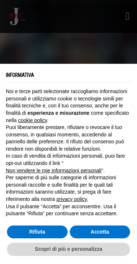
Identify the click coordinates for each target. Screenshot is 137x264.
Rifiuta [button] (37, 232)
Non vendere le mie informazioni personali (53, 170)
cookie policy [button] (32, 120)
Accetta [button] (100, 232)
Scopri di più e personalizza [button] (68, 249)
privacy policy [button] (72, 199)
